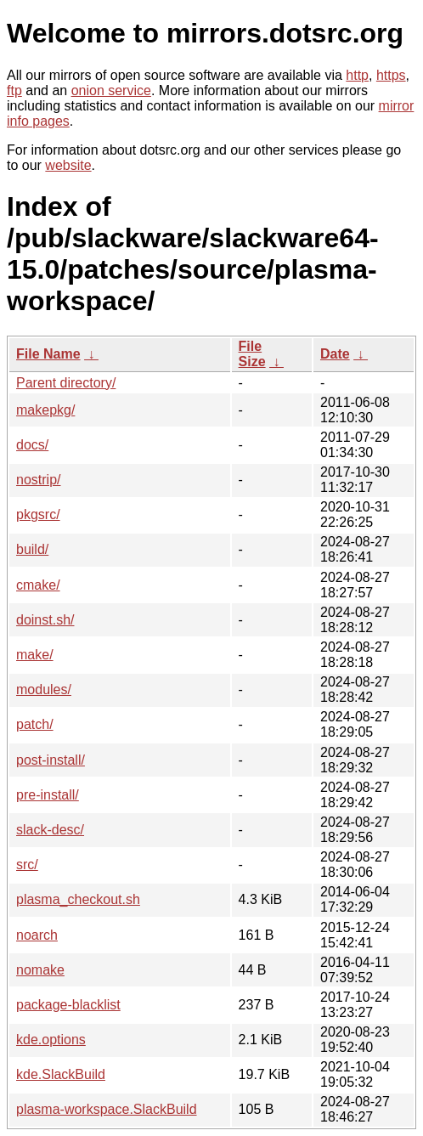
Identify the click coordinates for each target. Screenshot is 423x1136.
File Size (252, 354)
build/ (32, 549)
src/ (27, 864)
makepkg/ (45, 410)
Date (335, 354)
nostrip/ (38, 479)
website (68, 165)
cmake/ (38, 585)
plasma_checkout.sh (78, 899)
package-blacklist (68, 1005)
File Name (48, 354)
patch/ (35, 724)
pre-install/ (47, 795)
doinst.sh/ (45, 620)
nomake (40, 970)
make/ (35, 654)
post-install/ (50, 760)
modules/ (43, 689)
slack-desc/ (50, 829)
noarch (37, 935)
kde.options (51, 1039)
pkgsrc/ (38, 514)
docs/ (32, 445)
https (391, 75)
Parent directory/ (66, 383)
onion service (111, 90)
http (357, 75)
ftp (14, 90)
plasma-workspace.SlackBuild (106, 1109)
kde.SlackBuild (60, 1074)
